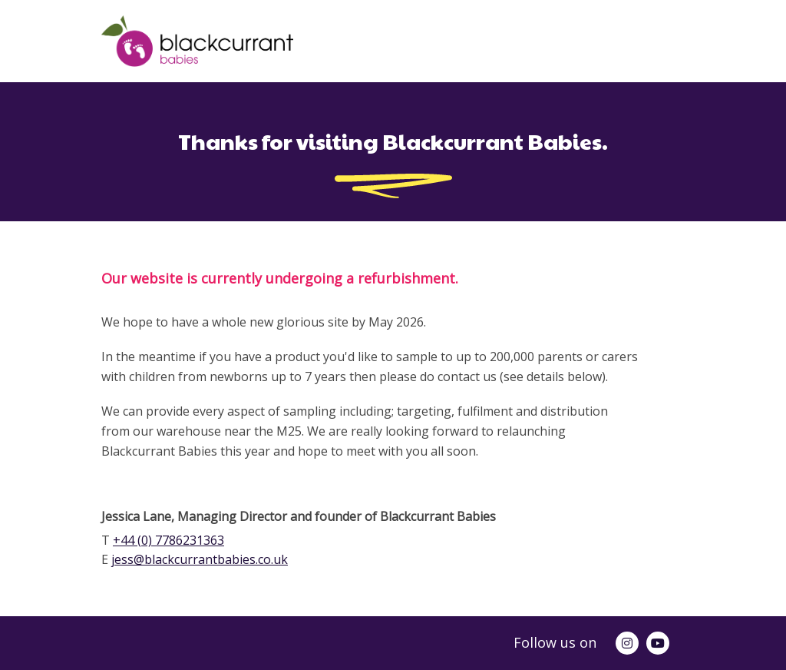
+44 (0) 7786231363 (168, 540)
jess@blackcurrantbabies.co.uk (199, 559)
